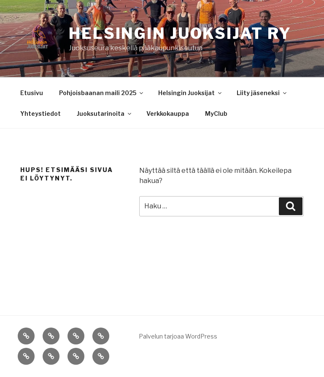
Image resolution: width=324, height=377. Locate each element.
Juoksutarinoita (104, 113)
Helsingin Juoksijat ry (180, 33)
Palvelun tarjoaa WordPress (178, 336)
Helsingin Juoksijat (190, 92)
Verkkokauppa (167, 113)
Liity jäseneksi (262, 92)
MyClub (216, 113)
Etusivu (31, 92)
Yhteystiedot (40, 113)
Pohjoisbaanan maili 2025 (101, 92)
